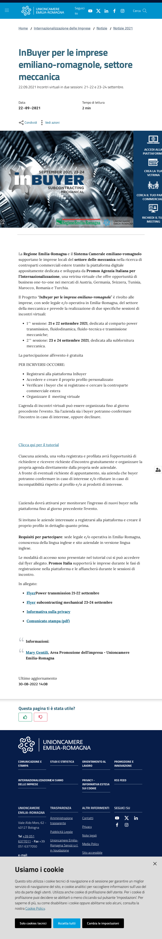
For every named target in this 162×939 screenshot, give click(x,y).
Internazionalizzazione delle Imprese (62, 28)
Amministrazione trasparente (61, 820)
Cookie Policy (35, 908)
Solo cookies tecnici (33, 923)
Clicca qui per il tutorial (39, 444)
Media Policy (90, 843)
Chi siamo (56, 780)
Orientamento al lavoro (94, 764)
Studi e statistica (62, 762)
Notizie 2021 (123, 28)
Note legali (89, 835)
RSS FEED (120, 780)
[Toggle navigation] (6, 10)
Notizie (102, 28)
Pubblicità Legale (61, 831)
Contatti (87, 818)
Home (23, 28)
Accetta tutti (67, 923)
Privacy (87, 826)
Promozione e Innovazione (124, 764)
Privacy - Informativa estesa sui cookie (95, 784)
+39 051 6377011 (26, 839)
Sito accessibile (92, 852)
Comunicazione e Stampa (30, 764)
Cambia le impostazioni (103, 923)
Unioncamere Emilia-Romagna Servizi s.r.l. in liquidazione (64, 845)
